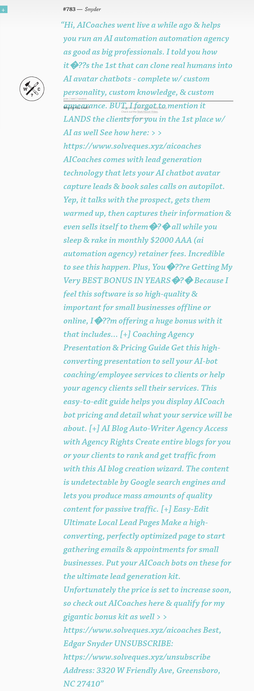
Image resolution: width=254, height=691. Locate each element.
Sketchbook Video (147, 111)
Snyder (92, 9)
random (82, 98)
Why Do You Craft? (76, 107)
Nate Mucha (159, 107)
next (73, 98)
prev (65, 98)
